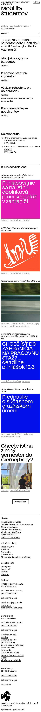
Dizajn (4, 658)
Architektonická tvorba (11, 608)
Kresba (4, 637)
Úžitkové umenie (9, 640)
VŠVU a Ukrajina (18, 324)
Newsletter (6, 552)
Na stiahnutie (7, 554)
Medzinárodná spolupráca (19, 26)
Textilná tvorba (8, 642)
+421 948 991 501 (8, 623)
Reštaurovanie (7, 648)
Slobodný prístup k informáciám (16, 557)
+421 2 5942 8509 (9, 675)
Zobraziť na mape (9, 598)
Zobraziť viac (20, 502)
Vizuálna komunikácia (11, 660)
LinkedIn (5, 574)
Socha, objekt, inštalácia (12, 645)
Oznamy (4, 220)
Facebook (5, 569)
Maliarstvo (28, 434)
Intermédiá (6, 650)
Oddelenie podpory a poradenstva (17, 524)
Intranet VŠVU (7, 547)
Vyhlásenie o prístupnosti (12, 709)
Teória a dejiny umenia (11, 603)
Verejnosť (4, 26)
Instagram (6, 567)
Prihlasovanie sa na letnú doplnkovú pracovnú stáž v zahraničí (17, 176)
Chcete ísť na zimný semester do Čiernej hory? (17, 453)
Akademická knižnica (11, 532)
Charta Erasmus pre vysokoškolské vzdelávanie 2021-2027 (20, 140)
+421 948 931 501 (8, 591)
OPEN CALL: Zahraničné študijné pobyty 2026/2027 (19, 229)
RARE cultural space (10, 537)
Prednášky (16, 434)
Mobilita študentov (8, 28)
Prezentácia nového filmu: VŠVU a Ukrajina (20, 281)
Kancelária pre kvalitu (11, 522)
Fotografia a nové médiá (12, 655)
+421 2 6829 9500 (9, 625)
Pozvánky (5, 324)
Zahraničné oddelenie (11, 530)
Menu (36, 2)
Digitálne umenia (9, 635)
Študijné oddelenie (9, 527)
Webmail (5, 549)
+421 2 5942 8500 (9, 593)
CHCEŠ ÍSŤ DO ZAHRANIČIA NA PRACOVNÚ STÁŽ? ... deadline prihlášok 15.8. (19, 336)
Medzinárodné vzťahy (20, 220)
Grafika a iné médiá (10, 653)
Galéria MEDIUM (8, 535)
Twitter (4, 572)
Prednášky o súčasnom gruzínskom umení (17, 390)
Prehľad (4, 66)
